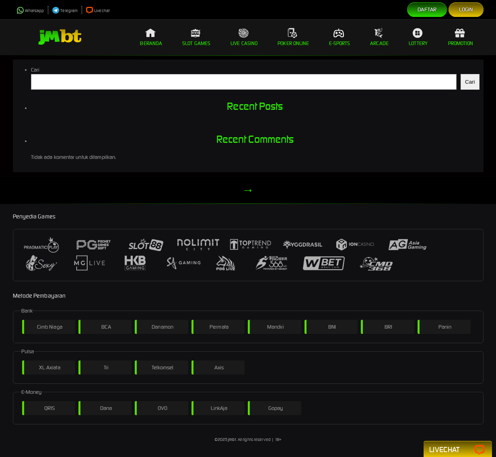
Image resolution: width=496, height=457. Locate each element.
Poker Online (293, 37)
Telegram (65, 10)
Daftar (427, 9)
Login (466, 9)
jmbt (232, 439)
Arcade (379, 37)
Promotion (460, 37)
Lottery (418, 37)
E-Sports (339, 37)
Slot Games (196, 37)
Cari (35, 69)
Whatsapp (30, 10)
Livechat (98, 10)
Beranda (151, 37)
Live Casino (244, 37)
